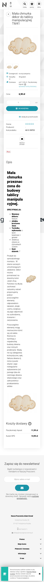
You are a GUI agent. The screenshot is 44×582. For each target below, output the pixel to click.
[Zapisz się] (22, 488)
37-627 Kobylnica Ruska (22, 523)
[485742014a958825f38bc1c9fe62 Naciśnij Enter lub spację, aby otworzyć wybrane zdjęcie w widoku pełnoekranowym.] (22, 45)
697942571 (23, 529)
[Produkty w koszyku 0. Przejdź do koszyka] (32, 4)
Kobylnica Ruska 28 (22, 520)
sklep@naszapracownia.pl (23, 533)
